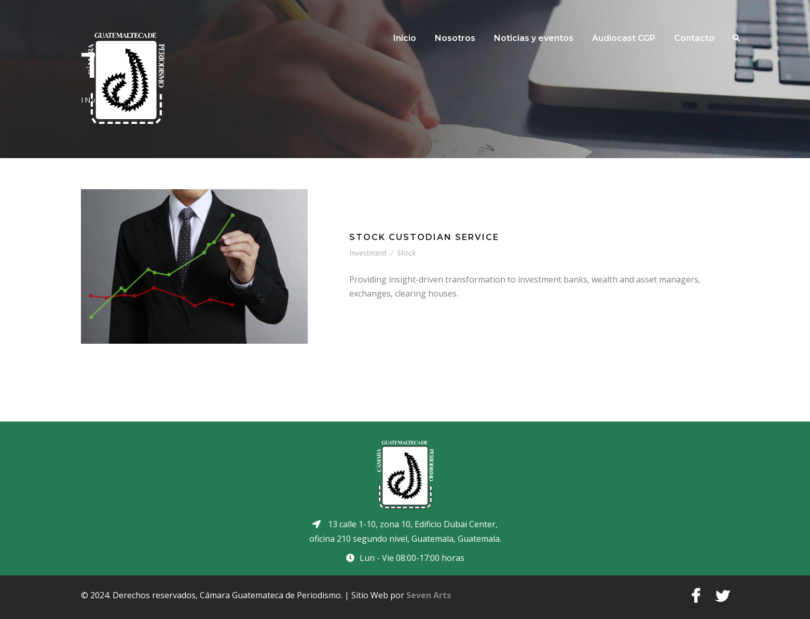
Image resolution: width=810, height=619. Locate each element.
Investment (368, 252)
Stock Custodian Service (424, 237)
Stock (406, 252)
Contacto (694, 38)
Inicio (404, 38)
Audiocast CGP (623, 38)
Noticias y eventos (533, 38)
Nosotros (455, 38)
